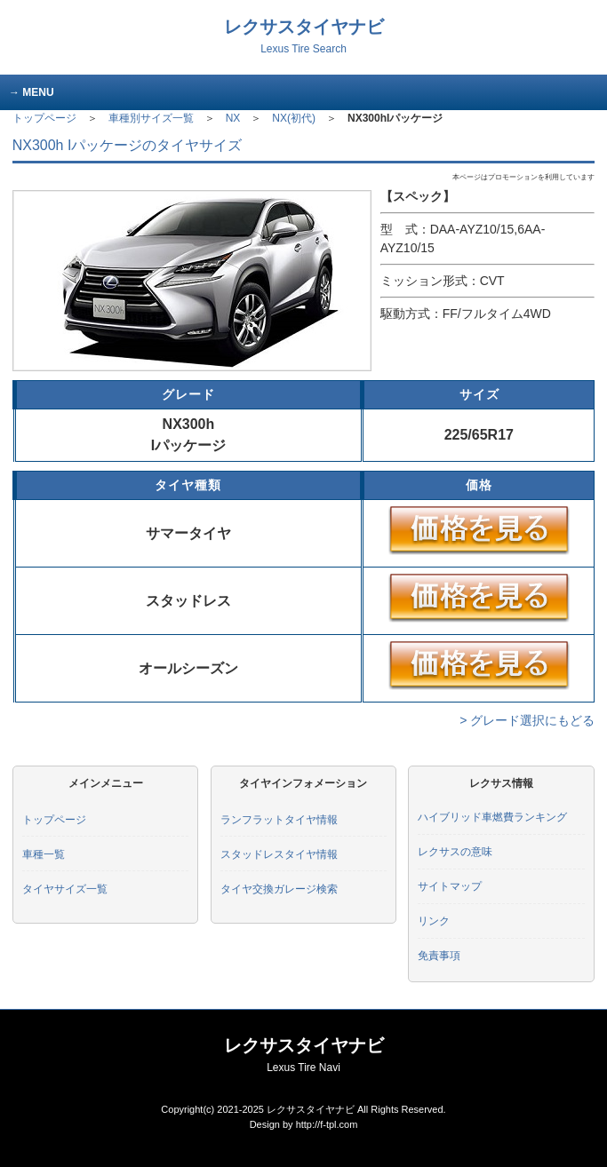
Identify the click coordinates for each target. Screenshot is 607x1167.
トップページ (44, 118)
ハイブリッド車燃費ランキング (492, 817)
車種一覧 (43, 854)
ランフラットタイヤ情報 (279, 820)
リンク (434, 921)
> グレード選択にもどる (527, 720)
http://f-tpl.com (327, 1124)
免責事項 (439, 955)
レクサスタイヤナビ (304, 36)
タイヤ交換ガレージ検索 (279, 889)
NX (233, 118)
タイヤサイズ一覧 (65, 889)
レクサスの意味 (455, 851)
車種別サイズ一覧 (151, 118)
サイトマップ (450, 886)
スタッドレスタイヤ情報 (279, 854)
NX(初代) (293, 118)
